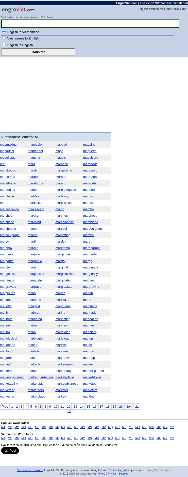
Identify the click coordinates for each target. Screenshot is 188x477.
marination (90, 319)
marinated (35, 319)
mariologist (35, 338)
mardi (32, 241)
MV (144, 427)
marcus (88, 235)
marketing (7, 396)
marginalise (8, 274)
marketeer (7, 390)
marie (87, 300)
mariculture (63, 300)
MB (10, 427)
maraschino (63, 170)
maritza (88, 351)
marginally (90, 274)
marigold (34, 306)
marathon (90, 177)
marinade (90, 312)
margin (33, 267)
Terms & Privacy (107, 473)
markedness (64, 364)
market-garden (93, 371)
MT (131, 427)
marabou (61, 164)
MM (82, 427)
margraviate (63, 286)
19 (114, 406)
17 (101, 406)
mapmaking (8, 144)
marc (3, 203)
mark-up (89, 358)
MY (165, 427)
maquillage (8, 157)
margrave (34, 286)
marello (33, 248)
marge (87, 261)
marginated (63, 280)
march (59, 209)
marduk (60, 241)
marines (89, 325)
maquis (60, 157)
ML (76, 427)
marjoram (7, 358)
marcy (4, 241)
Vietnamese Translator (30, 470)
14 (82, 406)
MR (117, 427)
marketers (90, 390)
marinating (62, 319)
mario (32, 332)
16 (95, 406)
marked (5, 364)
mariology (62, 338)
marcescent (36, 209)
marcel (88, 203)
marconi (61, 228)
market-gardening (40, 377)
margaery (7, 254)
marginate (35, 280)
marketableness (66, 383)
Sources (123, 473)
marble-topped (65, 189)
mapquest (7, 151)
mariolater (62, 332)
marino (5, 332)
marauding (7, 189)
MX (158, 427)
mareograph (92, 248)
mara (31, 164)
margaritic (35, 261)
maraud (60, 183)
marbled (89, 189)
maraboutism (9, 170)
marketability (9, 383)
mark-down (63, 358)
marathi (60, 177)
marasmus (7, 177)
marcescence (9, 209)
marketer (61, 390)
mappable (35, 144)
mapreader (35, 151)
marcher (34, 215)
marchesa (90, 215)
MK (69, 427)
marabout (90, 164)
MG (44, 427)
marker (88, 364)
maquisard (90, 157)
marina (60, 312)
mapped (61, 144)
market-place (64, 377)
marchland (90, 222)
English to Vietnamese (23, 32)
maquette (90, 151)
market (33, 371)
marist (87, 345)
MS (124, 427)
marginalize (36, 274)
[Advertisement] (94, 94)
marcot (33, 235)
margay (60, 261)
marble (33, 189)
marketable (36, 383)
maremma (62, 248)
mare (87, 241)
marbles (33, 196)
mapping (89, 144)
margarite (7, 261)
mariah (60, 293)
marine (5, 325)
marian (88, 293)
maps (59, 151)
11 (62, 406)
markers (6, 371)
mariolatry (90, 332)
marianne (34, 300)
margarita (90, 254)
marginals (7, 280)
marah (32, 170)
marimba (34, 312)
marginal (61, 267)
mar (2, 164)
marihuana (62, 306)
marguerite (7, 293)
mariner (33, 325)
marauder (90, 183)
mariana (6, 300)
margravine (91, 286)
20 (121, 406)
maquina (34, 157)
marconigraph (10, 235)
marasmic (90, 170)
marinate (6, 319)
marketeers (36, 390)
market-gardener (12, 377)
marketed (90, 383)
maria (32, 293)
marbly (88, 196)
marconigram (92, 228)
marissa (61, 345)
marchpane (8, 228)
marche (88, 209)
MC (17, 427)
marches (61, 215)
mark (31, 358)
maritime (61, 351)
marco (32, 228)
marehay (6, 248)
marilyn (5, 312)
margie (5, 267)
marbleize (7, 196)
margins (89, 280)
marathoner (8, 183)
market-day (63, 371)
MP (104, 427)
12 (68, 406)
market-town (92, 377)
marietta (6, 306)
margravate (8, 286)
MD (23, 427)
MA (3, 427)
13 (75, 406)
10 (55, 406)
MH (51, 427)
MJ (63, 427)
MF (37, 427)
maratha (34, 177)
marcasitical (63, 203)
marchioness (64, 222)
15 (88, 406)
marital (5, 351)
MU (137, 427)
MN (89, 427)
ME (30, 427)
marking (89, 396)
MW (151, 427)
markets (61, 396)
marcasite (35, 203)
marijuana (90, 306)
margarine (62, 254)
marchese (7, 222)
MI (57, 427)
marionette (7, 345)
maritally (34, 351)
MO (96, 427)
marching (34, 222)
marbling (61, 196)
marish (32, 345)
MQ (110, 427)
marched (6, 215)
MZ (172, 427)
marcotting (62, 235)
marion (88, 338)
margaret (34, 254)
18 (108, 406)
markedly (34, 364)
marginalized (64, 274)
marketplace (36, 396)
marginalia (90, 267)
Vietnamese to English (23, 38)
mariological (8, 338)
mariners (61, 325)
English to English (20, 45)
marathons (35, 183)
